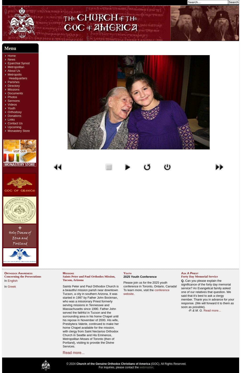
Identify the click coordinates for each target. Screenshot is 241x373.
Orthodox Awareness (18, 273)
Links (11, 119)
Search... (179, 2)
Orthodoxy (15, 112)
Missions (14, 89)
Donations (14, 116)
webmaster (146, 367)
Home (12, 55)
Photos (12, 97)
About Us (14, 70)
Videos (12, 104)
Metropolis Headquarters (17, 76)
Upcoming (14, 127)
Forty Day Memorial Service (199, 276)
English (13, 280)
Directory (14, 86)
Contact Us (15, 123)
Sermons (14, 101)
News (11, 59)
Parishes (14, 82)
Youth (11, 108)
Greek (12, 286)
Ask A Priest (189, 273)
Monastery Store (19, 131)
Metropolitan (16, 67)
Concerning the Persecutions (22, 276)
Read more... (73, 353)
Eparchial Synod (19, 63)
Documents (15, 93)
